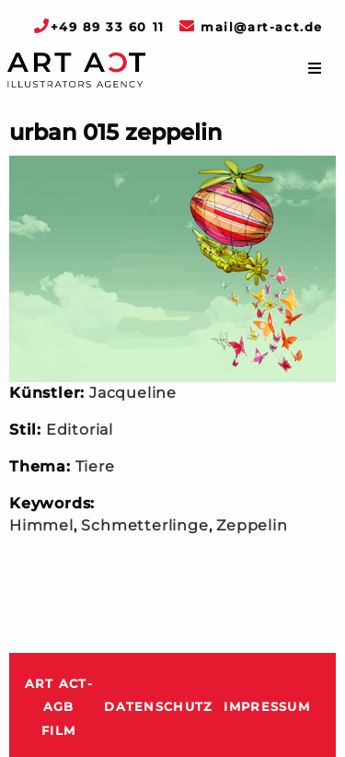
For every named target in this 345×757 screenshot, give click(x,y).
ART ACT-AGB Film (59, 707)
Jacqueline (133, 393)
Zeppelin (251, 525)
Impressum (267, 707)
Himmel (41, 525)
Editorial (79, 429)
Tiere (95, 466)
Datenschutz (158, 707)
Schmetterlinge (144, 525)
